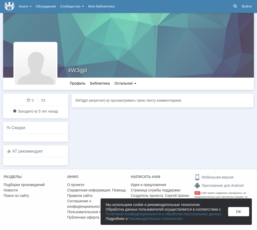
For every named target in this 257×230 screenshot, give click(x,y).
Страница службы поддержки (155, 190)
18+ (197, 192)
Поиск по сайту (16, 196)
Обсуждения (46, 6)
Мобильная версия (213, 177)
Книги (25, 6)
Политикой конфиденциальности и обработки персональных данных (163, 214)
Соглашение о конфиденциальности (85, 204)
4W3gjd (77, 70)
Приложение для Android (219, 185)
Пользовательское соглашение (93, 212)
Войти (247, 6)
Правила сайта (79, 196)
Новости (11, 190)
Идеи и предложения (148, 185)
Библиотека (100, 83)
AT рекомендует (27, 151)
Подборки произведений (24, 185)
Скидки (18, 127)
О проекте (75, 185)
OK (238, 212)
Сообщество (72, 6)
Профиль (77, 83)
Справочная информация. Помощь (96, 190)
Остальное (126, 83)
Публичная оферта (83, 217)
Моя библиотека (101, 6)
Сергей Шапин (177, 196)
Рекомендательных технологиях (155, 219)
